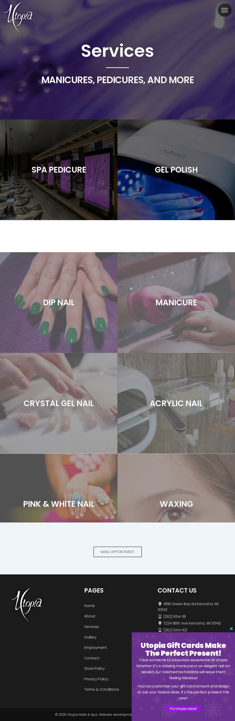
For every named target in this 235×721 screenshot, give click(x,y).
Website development (117, 714)
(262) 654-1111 (172, 616)
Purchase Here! (183, 708)
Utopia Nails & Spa (82, 714)
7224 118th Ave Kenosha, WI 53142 (189, 623)
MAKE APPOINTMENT (117, 558)
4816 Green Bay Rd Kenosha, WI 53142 (188, 606)
